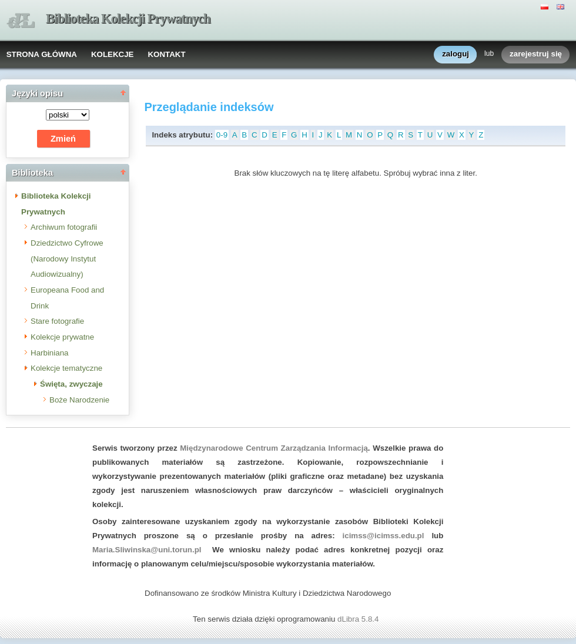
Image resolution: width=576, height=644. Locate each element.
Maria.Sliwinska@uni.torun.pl (147, 549)
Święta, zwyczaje (71, 384)
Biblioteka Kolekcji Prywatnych (128, 18)
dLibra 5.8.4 (359, 619)
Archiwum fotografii (64, 227)
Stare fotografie (57, 321)
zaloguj (455, 54)
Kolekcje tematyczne (66, 368)
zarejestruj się (536, 54)
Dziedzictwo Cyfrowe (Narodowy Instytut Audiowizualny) (67, 259)
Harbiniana (49, 352)
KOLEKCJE (112, 54)
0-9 (221, 134)
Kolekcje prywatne (62, 337)
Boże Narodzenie (79, 399)
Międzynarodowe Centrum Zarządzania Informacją (274, 448)
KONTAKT (166, 54)
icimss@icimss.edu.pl (383, 535)
